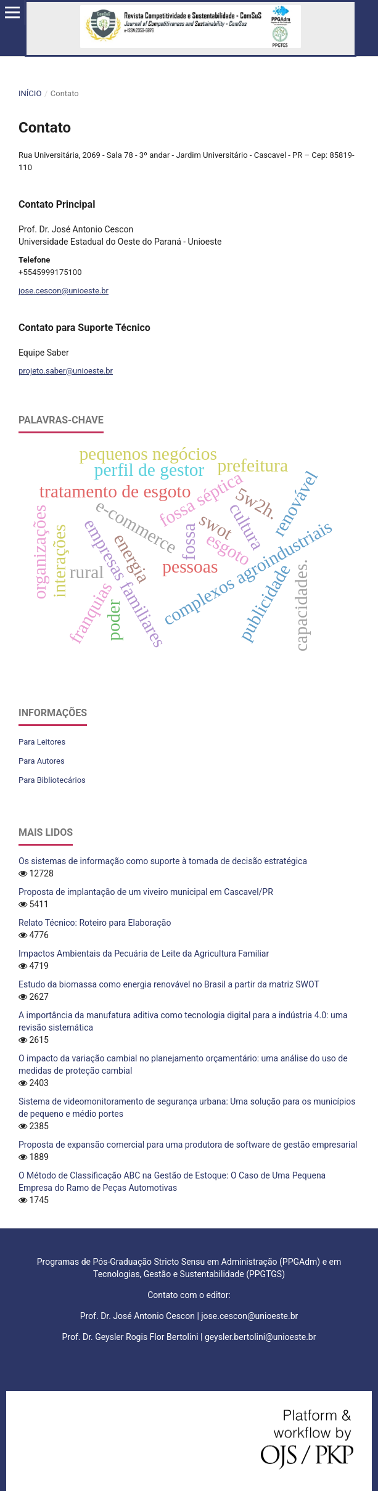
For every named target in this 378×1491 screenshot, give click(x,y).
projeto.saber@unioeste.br (65, 370)
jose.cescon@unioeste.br (63, 290)
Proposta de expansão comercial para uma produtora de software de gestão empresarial (188, 1145)
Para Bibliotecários (52, 780)
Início (29, 93)
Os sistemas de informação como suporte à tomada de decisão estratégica (162, 861)
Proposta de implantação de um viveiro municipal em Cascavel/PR (145, 892)
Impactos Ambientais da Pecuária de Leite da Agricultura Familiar (143, 953)
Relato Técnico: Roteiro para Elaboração (94, 923)
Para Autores (41, 761)
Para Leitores (41, 741)
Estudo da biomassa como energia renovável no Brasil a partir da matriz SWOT (168, 984)
